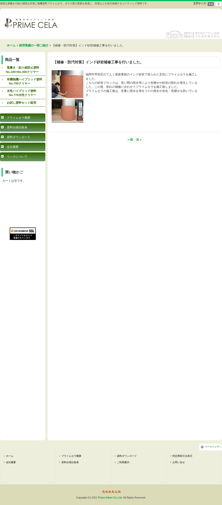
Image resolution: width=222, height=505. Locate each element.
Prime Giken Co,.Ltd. (110, 497)
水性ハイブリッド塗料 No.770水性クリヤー (18, 93)
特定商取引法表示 (182, 456)
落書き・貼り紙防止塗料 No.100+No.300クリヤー (19, 69)
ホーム (9, 456)
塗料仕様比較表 (17, 127)
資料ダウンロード (18, 137)
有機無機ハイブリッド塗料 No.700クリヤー (21, 81)
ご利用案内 (123, 462)
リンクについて (17, 156)
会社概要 (13, 146)
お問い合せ (178, 462)
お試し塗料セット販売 (21, 102)
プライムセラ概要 (18, 117)
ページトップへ (213, 446)
